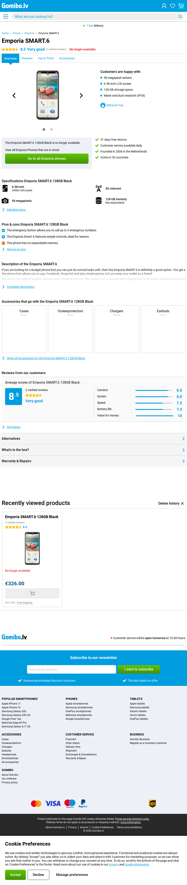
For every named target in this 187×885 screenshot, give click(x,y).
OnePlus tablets (139, 718)
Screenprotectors (11, 743)
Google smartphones (78, 718)
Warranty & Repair (76, 758)
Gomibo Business (140, 739)
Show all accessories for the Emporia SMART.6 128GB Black (43, 358)
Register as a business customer (148, 743)
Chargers (7, 746)
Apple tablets (137, 703)
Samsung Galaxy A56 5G (16, 715)
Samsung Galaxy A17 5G (16, 726)
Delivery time (73, 746)
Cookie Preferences (103, 827)
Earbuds (6, 750)
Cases (5, 739)
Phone (16, 33)
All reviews (11, 427)
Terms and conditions (129, 827)
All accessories (10, 762)
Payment (71, 739)
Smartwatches (10, 758)
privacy (114, 864)
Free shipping (24, 602)
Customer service (80, 734)
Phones (72, 699)
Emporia (29, 33)
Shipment (71, 750)
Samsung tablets (139, 707)
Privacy (72, 827)
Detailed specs (14, 209)
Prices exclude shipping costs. (132, 818)
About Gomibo (10, 774)
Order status (73, 743)
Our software (9, 778)
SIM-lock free (111, 105)
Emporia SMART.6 (49, 33)
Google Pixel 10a (11, 718)
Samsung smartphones (79, 707)
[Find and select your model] (97, 16)
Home (5, 33)
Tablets (136, 699)
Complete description (18, 287)
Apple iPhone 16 (11, 707)
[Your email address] (71, 669)
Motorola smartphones (79, 715)
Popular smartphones (20, 699)
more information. (131, 822)
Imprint (84, 827)
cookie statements (137, 864)
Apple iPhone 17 (11, 703)
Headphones (9, 754)
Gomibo (7, 770)
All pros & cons (14, 249)
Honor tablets (137, 715)
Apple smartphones (77, 703)
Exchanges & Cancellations (81, 754)
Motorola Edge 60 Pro (14, 722)
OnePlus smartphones (78, 711)
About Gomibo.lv (55, 827)
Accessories (11, 734)
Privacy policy (10, 782)
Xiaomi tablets (138, 711)
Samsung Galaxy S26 (14, 711)
